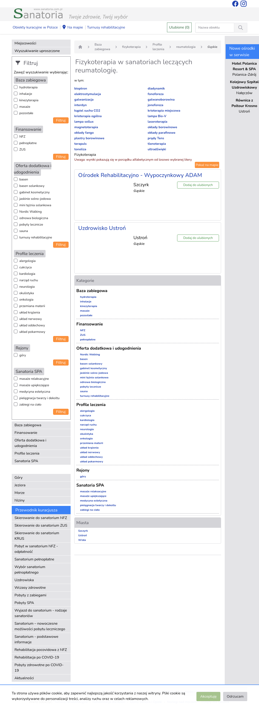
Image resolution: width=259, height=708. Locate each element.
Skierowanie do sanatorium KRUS (36, 536)
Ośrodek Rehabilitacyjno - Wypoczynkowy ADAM (140, 175)
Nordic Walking (30, 211)
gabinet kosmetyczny (34, 192)
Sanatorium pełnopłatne (34, 559)
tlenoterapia (157, 144)
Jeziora (20, 485)
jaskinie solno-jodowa (35, 199)
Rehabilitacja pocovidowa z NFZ (40, 649)
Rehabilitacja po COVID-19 (36, 657)
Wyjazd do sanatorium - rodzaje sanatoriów (40, 613)
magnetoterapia (86, 127)
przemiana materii (32, 306)
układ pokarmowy (32, 332)
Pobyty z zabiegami (30, 595)
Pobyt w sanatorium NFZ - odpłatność (36, 549)
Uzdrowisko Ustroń (102, 228)
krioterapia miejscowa (164, 110)
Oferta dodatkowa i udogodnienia (30, 443)
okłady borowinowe (162, 127)
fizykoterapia (131, 47)
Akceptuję (208, 696)
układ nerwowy (30, 319)
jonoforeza (155, 105)
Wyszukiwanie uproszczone (37, 50)
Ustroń (82, 535)
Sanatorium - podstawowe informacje (36, 639)
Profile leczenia (26, 453)
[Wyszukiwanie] (240, 27)
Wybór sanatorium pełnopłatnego (29, 569)
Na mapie (72, 27)
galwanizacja (84, 99)
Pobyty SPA (24, 602)
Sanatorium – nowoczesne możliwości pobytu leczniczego (39, 626)
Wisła (82, 540)
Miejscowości (25, 43)
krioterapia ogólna (88, 116)
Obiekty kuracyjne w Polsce (35, 27)
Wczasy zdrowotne (30, 587)
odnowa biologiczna (33, 218)
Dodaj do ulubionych (198, 185)
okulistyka (26, 293)
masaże (24, 106)
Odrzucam (235, 696)
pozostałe (26, 113)
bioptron (80, 88)
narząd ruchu (28, 280)
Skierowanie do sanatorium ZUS (40, 525)
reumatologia (186, 47)
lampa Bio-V (157, 116)
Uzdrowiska (24, 580)
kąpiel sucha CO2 (87, 110)
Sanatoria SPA (26, 461)
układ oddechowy (32, 325)
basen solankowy (31, 186)
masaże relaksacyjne (34, 379)
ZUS (22, 149)
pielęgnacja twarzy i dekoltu (39, 398)
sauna (23, 231)
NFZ (22, 136)
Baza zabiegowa (27, 425)
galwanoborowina (161, 99)
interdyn (80, 105)
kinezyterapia (28, 100)
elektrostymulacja (87, 94)
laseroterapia (157, 121)
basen (23, 179)
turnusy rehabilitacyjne (35, 237)
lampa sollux (84, 121)
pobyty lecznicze (31, 224)
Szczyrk (83, 531)
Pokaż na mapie (207, 165)
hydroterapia (28, 87)
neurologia (27, 286)
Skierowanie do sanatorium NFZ (40, 517)
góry (22, 355)
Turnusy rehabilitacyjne (106, 27)
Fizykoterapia (85, 154)
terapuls (80, 144)
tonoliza (80, 149)
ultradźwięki (157, 149)
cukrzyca (25, 267)
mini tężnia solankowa (35, 205)
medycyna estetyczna (34, 391)
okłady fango (84, 133)
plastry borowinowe (89, 138)
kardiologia (27, 274)
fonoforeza (156, 94)
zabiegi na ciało (30, 404)
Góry (18, 477)
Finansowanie (25, 432)
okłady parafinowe (161, 133)
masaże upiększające (34, 385)
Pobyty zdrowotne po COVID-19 (38, 667)
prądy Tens (156, 138)
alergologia (27, 261)
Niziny (19, 500)
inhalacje (25, 94)
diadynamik (156, 88)
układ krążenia (29, 312)
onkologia (26, 299)
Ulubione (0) (179, 27)
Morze (19, 492)
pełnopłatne (28, 143)
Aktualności (24, 678)
